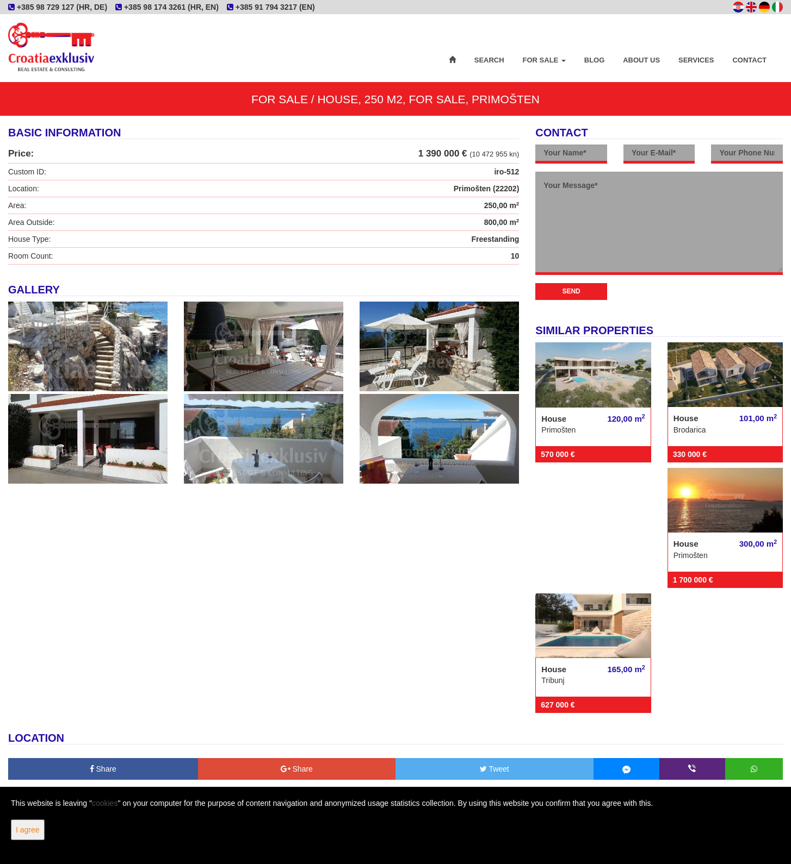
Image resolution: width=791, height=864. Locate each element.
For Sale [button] (544, 60)
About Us (641, 60)
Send (571, 291)
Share (103, 769)
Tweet (494, 769)
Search (489, 60)
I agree (28, 829)
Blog (594, 60)
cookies (105, 803)
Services (696, 60)
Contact (749, 60)
